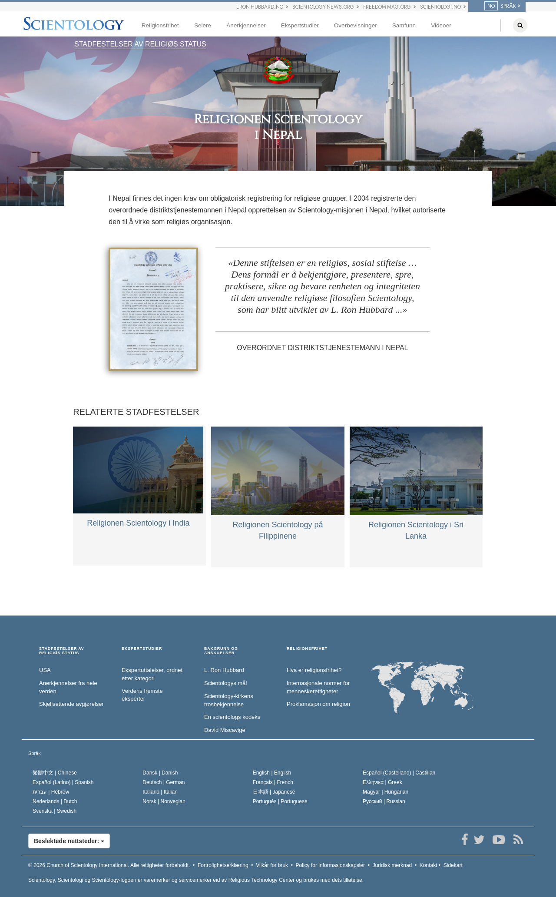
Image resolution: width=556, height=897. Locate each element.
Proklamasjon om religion (318, 704)
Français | (273, 782)
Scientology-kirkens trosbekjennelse (228, 700)
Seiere (202, 25)
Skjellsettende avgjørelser (71, 704)
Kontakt (428, 865)
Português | (280, 801)
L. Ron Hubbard (224, 670)
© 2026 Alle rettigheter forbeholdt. (109, 865)
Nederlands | (55, 801)
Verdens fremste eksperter (142, 695)
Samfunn (404, 25)
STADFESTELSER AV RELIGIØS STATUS (140, 44)
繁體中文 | (55, 773)
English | (272, 773)
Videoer (441, 25)
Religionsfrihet (160, 25)
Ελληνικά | (382, 782)
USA (45, 670)
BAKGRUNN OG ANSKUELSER (221, 651)
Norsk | (163, 801)
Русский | (384, 801)
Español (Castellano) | (399, 773)
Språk (34, 753)
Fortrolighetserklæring (223, 865)
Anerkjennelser (246, 25)
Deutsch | (163, 782)
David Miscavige (224, 730)
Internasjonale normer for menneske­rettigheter (318, 687)
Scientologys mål (225, 683)
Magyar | (385, 792)
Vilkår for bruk (272, 865)
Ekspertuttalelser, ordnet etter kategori (152, 674)
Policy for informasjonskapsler (330, 865)
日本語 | (274, 792)
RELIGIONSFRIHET (307, 649)
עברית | (51, 792)
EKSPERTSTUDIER (142, 649)
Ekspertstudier (300, 25)
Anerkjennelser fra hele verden (68, 687)
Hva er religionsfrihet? (314, 670)
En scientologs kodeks (232, 717)
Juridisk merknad (392, 865)
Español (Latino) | (63, 782)
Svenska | (54, 811)
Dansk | (160, 773)
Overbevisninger (355, 25)
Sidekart (453, 865)
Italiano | (160, 792)
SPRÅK (500, 6)
